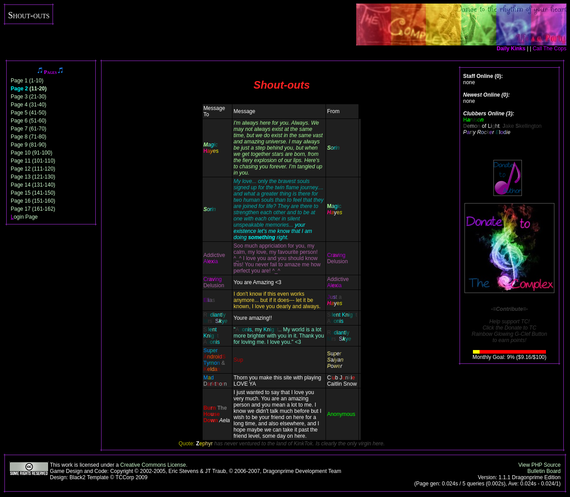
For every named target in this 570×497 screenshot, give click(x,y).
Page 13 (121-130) (33, 177)
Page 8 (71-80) (28, 137)
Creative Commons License (153, 465)
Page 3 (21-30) (28, 97)
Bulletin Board (544, 471)
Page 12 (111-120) (33, 169)
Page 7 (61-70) (28, 129)
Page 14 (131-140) (33, 185)
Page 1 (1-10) (27, 80)
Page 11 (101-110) (33, 161)
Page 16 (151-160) (33, 201)
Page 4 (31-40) (28, 105)
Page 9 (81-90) (28, 145)
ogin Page (24, 217)
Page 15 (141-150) (33, 193)
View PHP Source (539, 465)
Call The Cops (549, 48)
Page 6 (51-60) (28, 121)
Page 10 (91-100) (31, 153)
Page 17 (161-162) (33, 209)
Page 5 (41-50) (28, 113)
